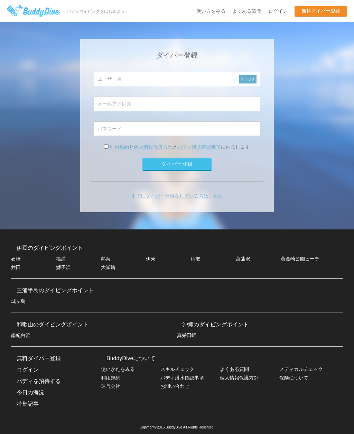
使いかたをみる (118, 369)
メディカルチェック (301, 369)
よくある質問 (246, 11)
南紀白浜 (20, 335)
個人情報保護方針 (153, 147)
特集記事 (28, 404)
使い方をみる (210, 11)
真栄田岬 (186, 335)
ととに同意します (177, 147)
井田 (16, 267)
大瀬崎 (108, 267)
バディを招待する (39, 381)
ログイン (278, 11)
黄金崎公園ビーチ (300, 259)
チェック (248, 79)
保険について (293, 378)
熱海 (106, 259)
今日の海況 (30, 392)
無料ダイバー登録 (320, 10)
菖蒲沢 (243, 259)
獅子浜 (63, 267)
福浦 (61, 259)
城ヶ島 (18, 301)
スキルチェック (177, 369)
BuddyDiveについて (130, 358)
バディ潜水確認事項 (199, 147)
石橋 (16, 259)
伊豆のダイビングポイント (50, 248)
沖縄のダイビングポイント (216, 324)
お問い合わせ (174, 386)
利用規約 (119, 147)
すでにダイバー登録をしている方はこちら (177, 196)
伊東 (151, 259)
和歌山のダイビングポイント (52, 324)
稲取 (196, 259)
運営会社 (110, 386)
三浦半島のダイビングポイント (55, 290)
